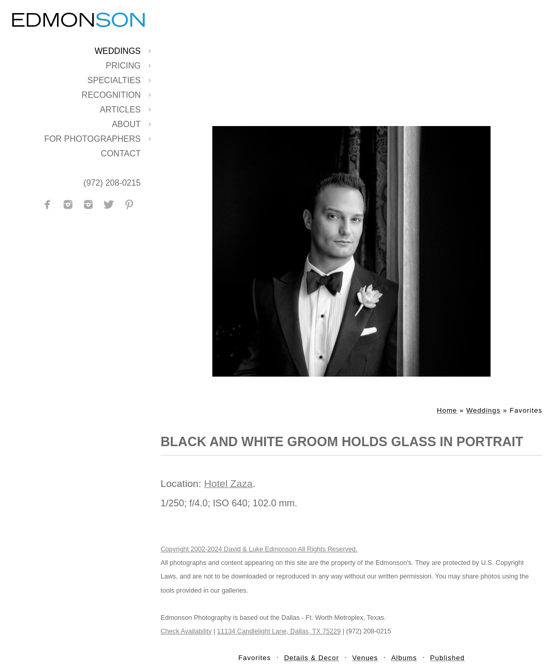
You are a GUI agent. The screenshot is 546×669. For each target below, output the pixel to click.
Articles (120, 109)
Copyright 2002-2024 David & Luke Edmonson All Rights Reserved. (259, 549)
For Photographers (92, 138)
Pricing (123, 65)
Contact (121, 153)
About (126, 124)
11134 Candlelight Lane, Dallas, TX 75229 (278, 631)
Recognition (111, 94)
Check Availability (186, 631)
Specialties (114, 80)
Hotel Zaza (228, 483)
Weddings (118, 51)
